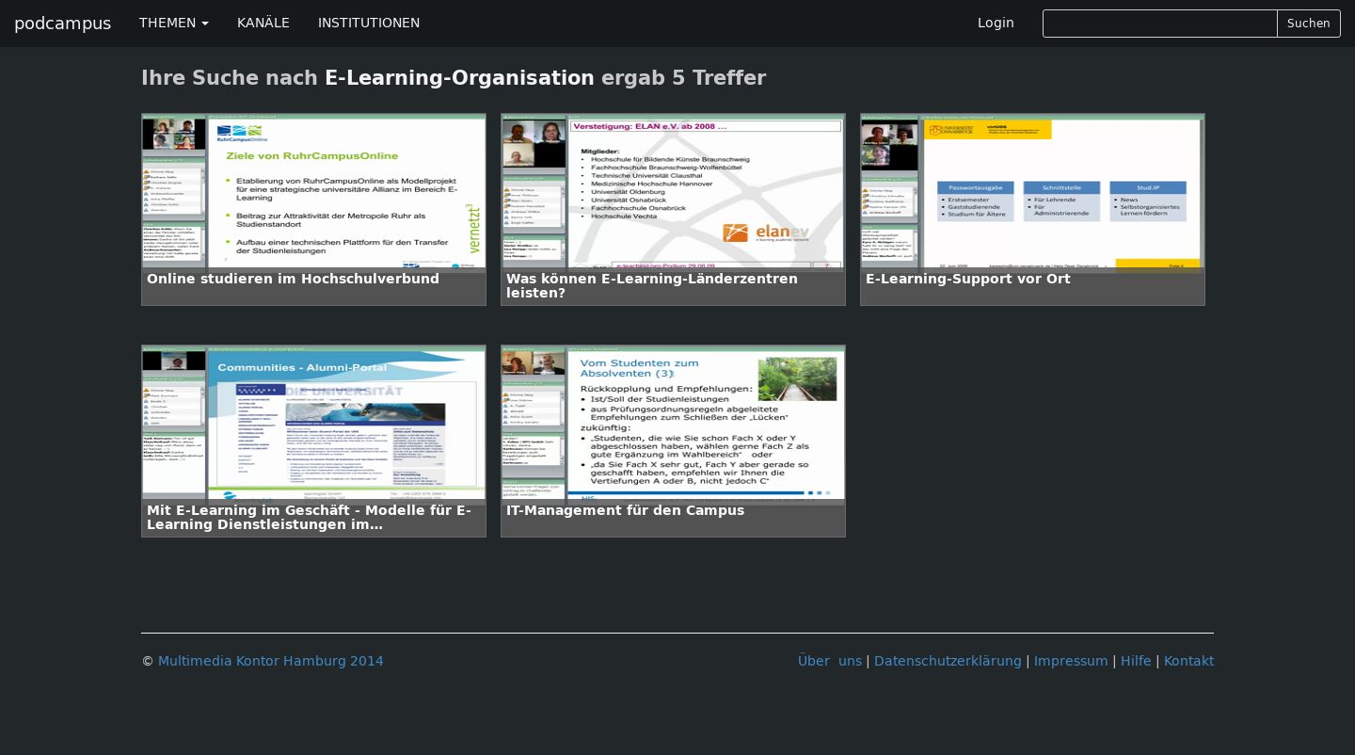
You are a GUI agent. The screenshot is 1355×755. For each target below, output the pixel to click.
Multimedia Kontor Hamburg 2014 (271, 661)
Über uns (830, 661)
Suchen (1309, 23)
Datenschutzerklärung (948, 661)
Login (996, 23)
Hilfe (1136, 661)
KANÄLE (263, 23)
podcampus (62, 23)
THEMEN (174, 23)
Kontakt (1189, 661)
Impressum (1071, 661)
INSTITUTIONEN (369, 23)
